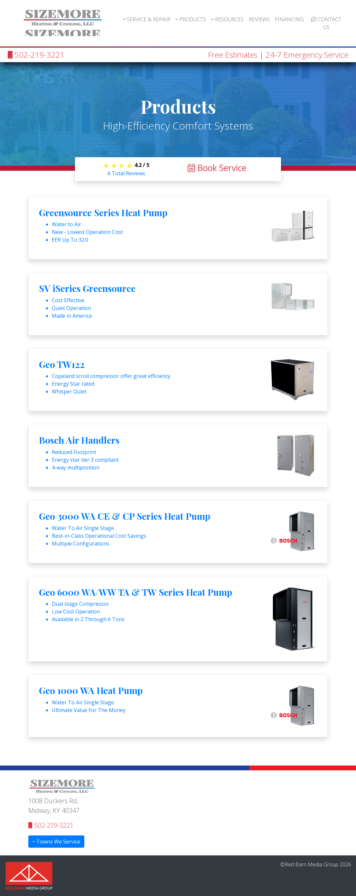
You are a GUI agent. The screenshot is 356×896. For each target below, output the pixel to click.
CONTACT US (326, 23)
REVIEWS (259, 19)
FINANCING (289, 19)
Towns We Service (56, 841)
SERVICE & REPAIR (146, 19)
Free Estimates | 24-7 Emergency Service (278, 54)
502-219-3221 (36, 54)
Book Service (217, 168)
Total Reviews (126, 173)
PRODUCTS (190, 19)
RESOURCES (227, 19)
